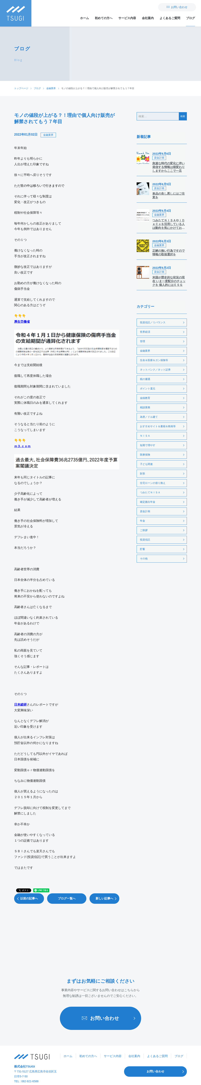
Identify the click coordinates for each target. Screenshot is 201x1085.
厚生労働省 (22, 321)
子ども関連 (146, 464)
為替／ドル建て (149, 416)
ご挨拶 (144, 530)
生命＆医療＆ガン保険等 (154, 360)
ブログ (190, 18)
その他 (144, 558)
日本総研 (20, 704)
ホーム (84, 18)
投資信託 (145, 539)
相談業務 (145, 407)
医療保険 (145, 454)
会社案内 (148, 18)
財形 (142, 473)
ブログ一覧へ (67, 898)
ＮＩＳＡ (145, 435)
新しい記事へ (107, 899)
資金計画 (145, 511)
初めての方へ (103, 18)
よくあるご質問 (170, 18)
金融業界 (48, 134)
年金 (142, 520)
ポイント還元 (147, 388)
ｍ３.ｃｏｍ (22, 446)
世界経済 (145, 331)
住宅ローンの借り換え (152, 483)
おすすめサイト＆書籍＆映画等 (158, 426)
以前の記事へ (26, 899)
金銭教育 (145, 397)
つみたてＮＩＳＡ (150, 492)
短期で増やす (147, 445)
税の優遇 (145, 379)
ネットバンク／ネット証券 (155, 369)
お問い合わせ (177, 7)
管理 (142, 341)
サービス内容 (127, 18)
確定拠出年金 (147, 501)
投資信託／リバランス (152, 322)
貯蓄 (142, 549)
